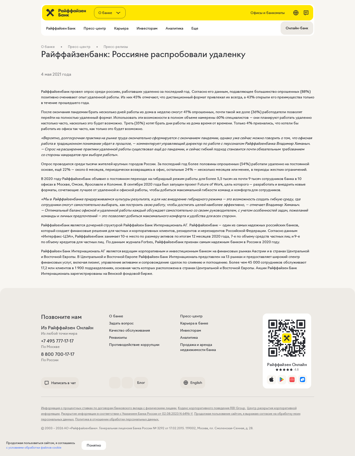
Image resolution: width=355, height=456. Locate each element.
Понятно (94, 445)
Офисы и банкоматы (268, 12)
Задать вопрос (121, 323)
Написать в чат (60, 382)
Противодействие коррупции (134, 344)
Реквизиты (118, 337)
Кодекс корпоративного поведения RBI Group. (212, 408)
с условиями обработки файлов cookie (33, 447)
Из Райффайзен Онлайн (67, 328)
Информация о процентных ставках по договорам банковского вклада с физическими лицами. (109, 408)
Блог (141, 382)
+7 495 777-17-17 (57, 341)
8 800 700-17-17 (57, 354)
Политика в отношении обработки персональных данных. (117, 419)
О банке (116, 316)
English (192, 382)
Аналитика (189, 337)
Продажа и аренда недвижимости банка (198, 347)
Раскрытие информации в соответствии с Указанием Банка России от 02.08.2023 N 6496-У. (127, 413)
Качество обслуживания (129, 330)
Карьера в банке (194, 323)
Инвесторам (190, 330)
